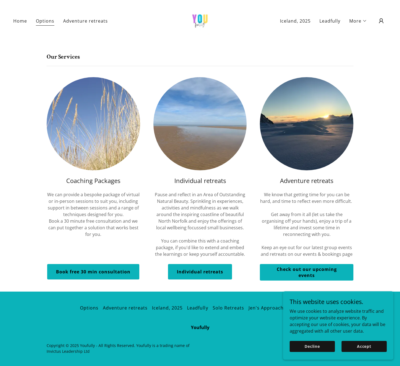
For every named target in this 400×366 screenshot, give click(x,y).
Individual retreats (200, 272)
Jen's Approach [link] (266, 308)
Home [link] (20, 21)
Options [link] (45, 21)
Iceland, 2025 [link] (295, 21)
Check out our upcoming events (307, 272)
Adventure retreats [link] (85, 21)
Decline (312, 346)
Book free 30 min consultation (93, 272)
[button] (358, 21)
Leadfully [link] (329, 21)
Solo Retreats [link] (228, 308)
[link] (200, 20)
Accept (364, 346)
